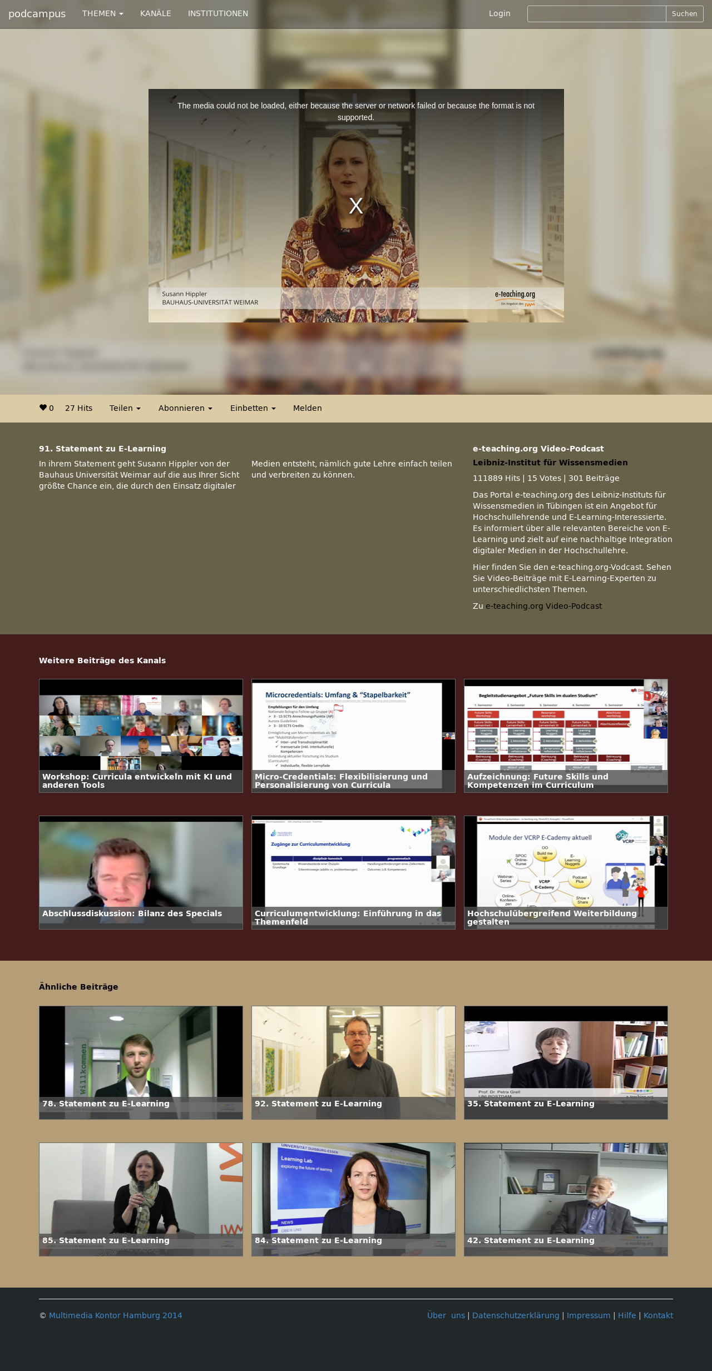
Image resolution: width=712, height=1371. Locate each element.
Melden (307, 408)
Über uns (446, 1315)
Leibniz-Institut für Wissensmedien (550, 463)
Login (500, 13)
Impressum (589, 1315)
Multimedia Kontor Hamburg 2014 (115, 1315)
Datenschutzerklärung (516, 1315)
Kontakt (658, 1315)
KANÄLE (155, 13)
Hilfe (627, 1315)
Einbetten (253, 408)
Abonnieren (185, 408)
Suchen (685, 14)
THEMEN (102, 13)
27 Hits (78, 408)
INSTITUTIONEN (218, 13)
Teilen (125, 408)
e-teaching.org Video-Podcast (544, 606)
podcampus (37, 14)
